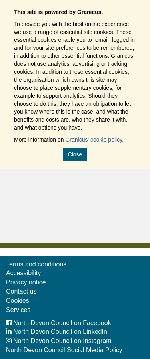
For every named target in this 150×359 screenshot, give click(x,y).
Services (18, 309)
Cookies (17, 300)
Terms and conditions (36, 264)
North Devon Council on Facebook (58, 323)
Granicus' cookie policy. (94, 139)
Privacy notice (26, 282)
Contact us (21, 291)
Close (75, 154)
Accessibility (23, 273)
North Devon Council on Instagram (58, 340)
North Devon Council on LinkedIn (56, 331)
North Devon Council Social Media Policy (64, 350)
